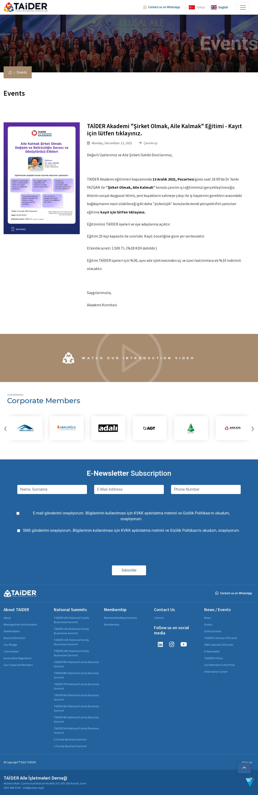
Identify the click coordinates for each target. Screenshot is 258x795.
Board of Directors (14, 638)
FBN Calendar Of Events (218, 644)
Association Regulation (17, 658)
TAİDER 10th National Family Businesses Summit (71, 653)
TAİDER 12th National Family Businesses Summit (71, 631)
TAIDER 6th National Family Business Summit (76, 697)
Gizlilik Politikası (196, 513)
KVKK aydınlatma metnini (155, 513)
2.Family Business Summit (70, 739)
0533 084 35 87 (12, 787)
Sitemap (247, 762)
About (7, 618)
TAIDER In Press (213, 658)
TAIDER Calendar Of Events (220, 638)
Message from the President (20, 624)
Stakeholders (12, 631)
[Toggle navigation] (243, 7)
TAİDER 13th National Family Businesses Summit (71, 620)
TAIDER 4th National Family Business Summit (76, 719)
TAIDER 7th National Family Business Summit (76, 686)
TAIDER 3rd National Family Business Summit (76, 730)
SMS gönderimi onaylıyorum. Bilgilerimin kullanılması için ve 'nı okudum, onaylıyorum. (131, 530)
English (219, 7)
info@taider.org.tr (33, 787)
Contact (159, 618)
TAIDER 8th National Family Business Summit (76, 675)
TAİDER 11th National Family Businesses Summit (71, 642)
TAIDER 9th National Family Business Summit (76, 664)
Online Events (212, 631)
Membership (111, 624)
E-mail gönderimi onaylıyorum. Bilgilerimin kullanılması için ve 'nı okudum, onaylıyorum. (131, 516)
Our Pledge (10, 644)
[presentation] (5, 428)
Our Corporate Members (18, 665)
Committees (11, 651)
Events (22, 72)
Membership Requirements (120, 618)
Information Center (215, 671)
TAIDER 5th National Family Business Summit (76, 708)
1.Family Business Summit (70, 746)
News (207, 618)
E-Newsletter (212, 651)
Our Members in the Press (219, 665)
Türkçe (197, 7)
